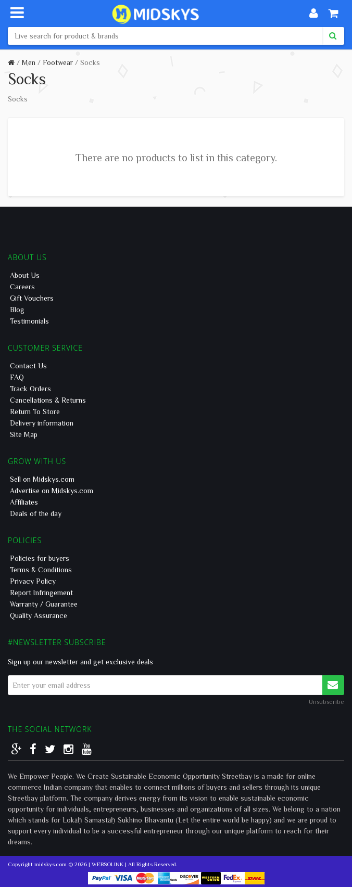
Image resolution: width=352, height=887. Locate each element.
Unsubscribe (326, 701)
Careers (22, 286)
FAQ (17, 377)
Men (28, 62)
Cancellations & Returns (48, 400)
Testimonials (29, 321)
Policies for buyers (39, 558)
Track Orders (30, 388)
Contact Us (28, 365)
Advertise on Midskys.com (51, 490)
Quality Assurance (38, 615)
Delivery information (41, 423)
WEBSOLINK (107, 864)
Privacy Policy (33, 581)
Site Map (23, 434)
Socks (90, 62)
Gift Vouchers (32, 298)
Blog (17, 309)
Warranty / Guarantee (44, 604)
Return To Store (35, 411)
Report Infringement (41, 592)
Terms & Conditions (41, 569)
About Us (25, 275)
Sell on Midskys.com (42, 479)
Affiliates (24, 502)
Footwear (58, 62)
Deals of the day (35, 513)
